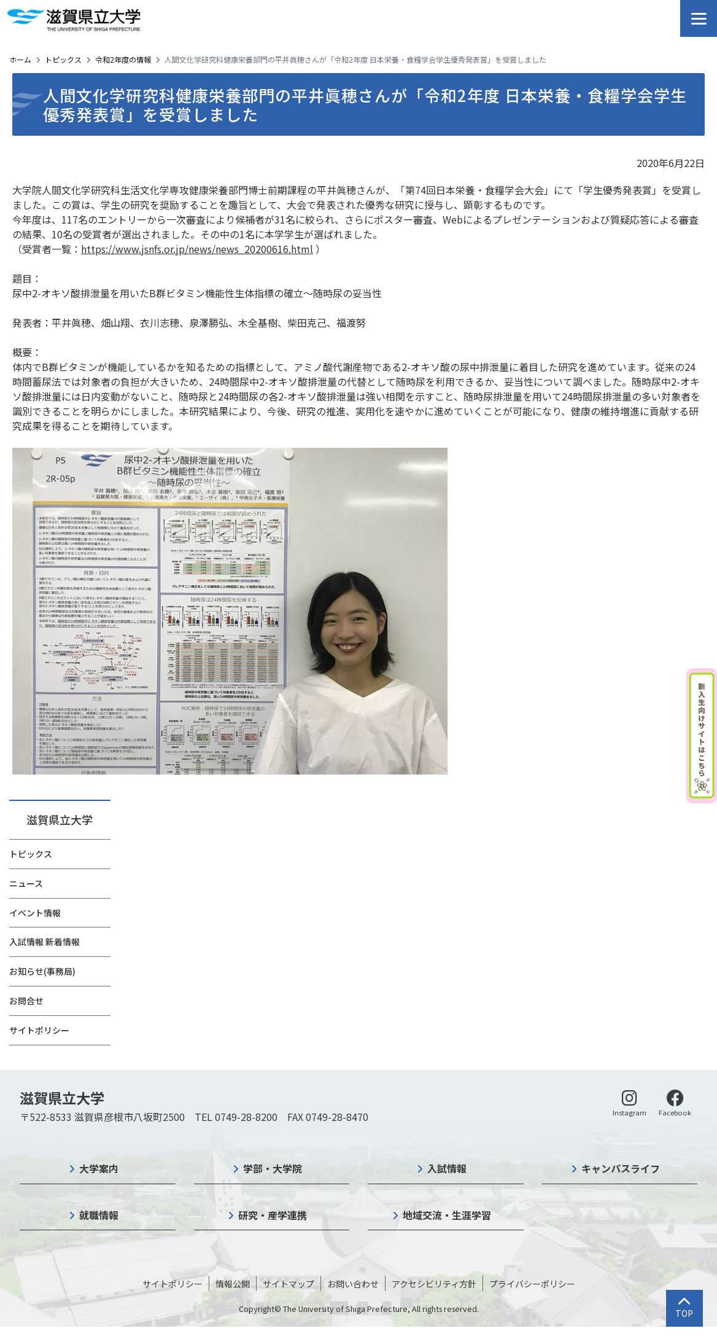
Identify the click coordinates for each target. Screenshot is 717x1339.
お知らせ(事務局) (42, 971)
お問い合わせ (353, 1284)
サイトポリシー (39, 1030)
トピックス (63, 59)
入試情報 (447, 1168)
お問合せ (26, 1000)
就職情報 (98, 1215)
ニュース (26, 883)
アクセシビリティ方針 (434, 1284)
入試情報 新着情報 (44, 941)
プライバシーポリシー (532, 1284)
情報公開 (232, 1284)
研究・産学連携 (272, 1215)
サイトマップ (288, 1284)
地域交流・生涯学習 (447, 1215)
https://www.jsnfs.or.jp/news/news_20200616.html (197, 248)
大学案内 (98, 1168)
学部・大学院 (272, 1168)
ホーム (20, 59)
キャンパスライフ (620, 1168)
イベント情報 (35, 913)
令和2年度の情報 (123, 59)
